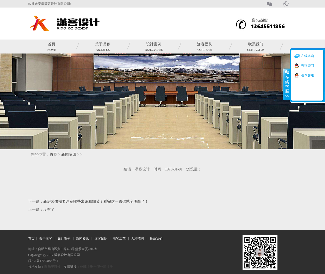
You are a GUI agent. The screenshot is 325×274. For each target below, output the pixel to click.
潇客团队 (204, 47)
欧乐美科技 (52, 267)
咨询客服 (307, 75)
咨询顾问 (307, 65)
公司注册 (86, 267)
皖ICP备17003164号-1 (43, 261)
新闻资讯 (68, 154)
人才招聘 (137, 238)
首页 (51, 47)
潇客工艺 (119, 238)
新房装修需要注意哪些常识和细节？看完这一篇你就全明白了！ (96, 202)
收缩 (286, 84)
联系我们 (255, 47)
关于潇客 (102, 47)
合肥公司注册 (103, 267)
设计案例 (154, 47)
